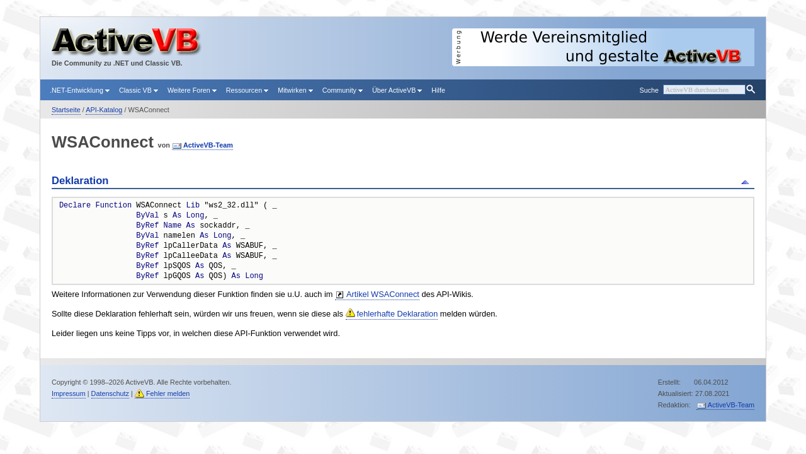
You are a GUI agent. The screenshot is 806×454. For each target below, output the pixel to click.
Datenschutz (110, 393)
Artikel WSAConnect (382, 294)
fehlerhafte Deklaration (397, 313)
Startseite (66, 110)
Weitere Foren (192, 90)
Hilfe (438, 90)
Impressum (69, 393)
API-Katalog (104, 110)
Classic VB (138, 90)
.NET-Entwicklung (80, 90)
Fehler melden (168, 393)
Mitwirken (295, 90)
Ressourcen (247, 90)
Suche (648, 90)
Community (342, 90)
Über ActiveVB (397, 90)
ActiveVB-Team (208, 145)
